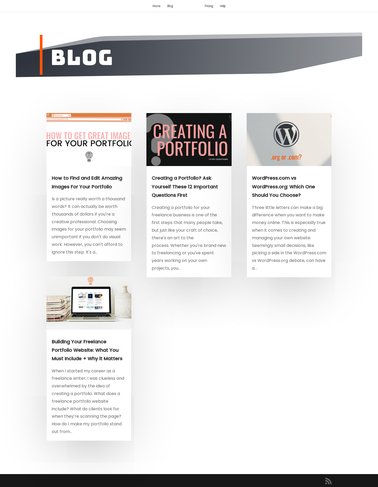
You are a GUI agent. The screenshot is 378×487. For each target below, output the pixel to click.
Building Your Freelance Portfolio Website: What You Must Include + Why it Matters (87, 350)
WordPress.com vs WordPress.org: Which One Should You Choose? (283, 186)
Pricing (209, 6)
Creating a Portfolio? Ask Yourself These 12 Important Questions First (185, 186)
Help (223, 6)
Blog (170, 6)
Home (156, 6)
